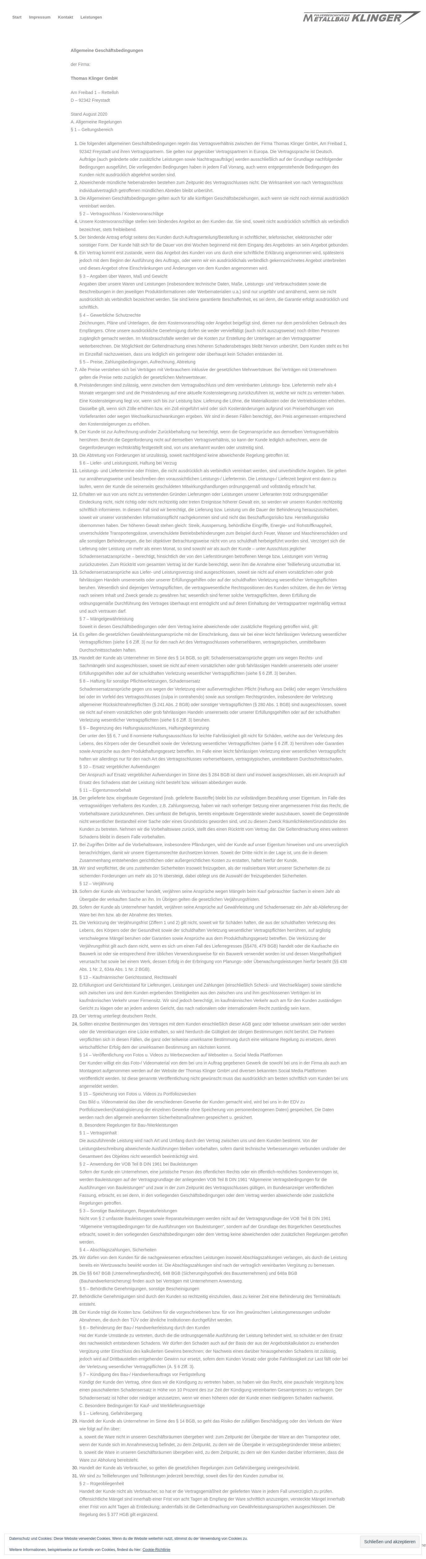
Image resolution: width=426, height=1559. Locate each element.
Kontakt (65, 17)
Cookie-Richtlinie (156, 1550)
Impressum (39, 17)
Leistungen (91, 17)
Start (17, 17)
